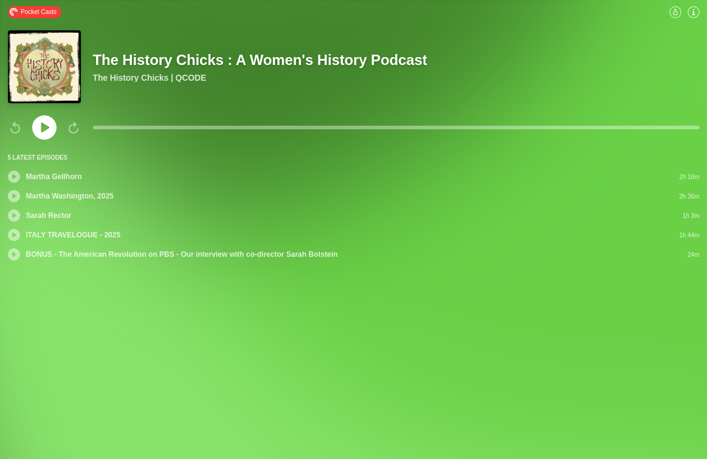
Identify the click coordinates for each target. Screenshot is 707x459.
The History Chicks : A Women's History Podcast (260, 60)
